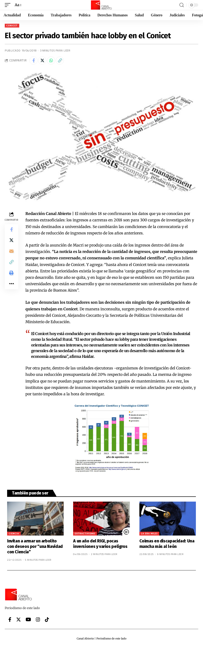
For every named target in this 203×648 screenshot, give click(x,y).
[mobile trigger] (9, 5)
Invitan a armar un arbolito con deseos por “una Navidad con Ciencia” (35, 546)
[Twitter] (18, 619)
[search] (181, 5)
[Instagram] (37, 619)
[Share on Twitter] (42, 60)
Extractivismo (85, 533)
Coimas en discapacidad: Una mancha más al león (166, 543)
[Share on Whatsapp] (51, 60)
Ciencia (14, 533)
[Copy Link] (60, 60)
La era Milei (149, 533)
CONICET (12, 25)
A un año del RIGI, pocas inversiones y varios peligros (100, 543)
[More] (11, 287)
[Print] (11, 275)
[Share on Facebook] (33, 60)
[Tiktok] (47, 619)
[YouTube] (28, 619)
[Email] (11, 252)
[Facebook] (10, 619)
